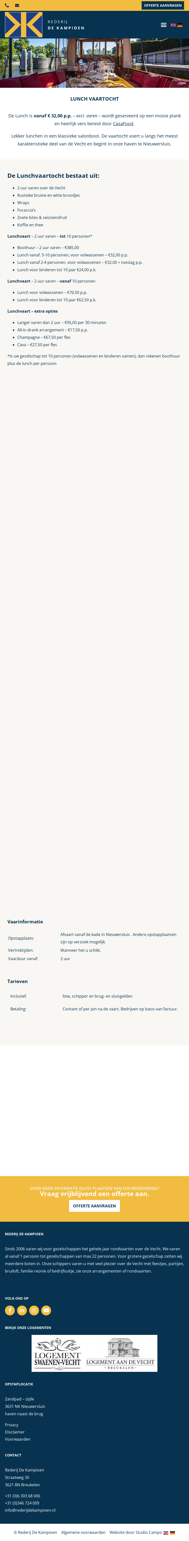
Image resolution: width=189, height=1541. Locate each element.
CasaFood (123, 123)
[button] (164, 24)
